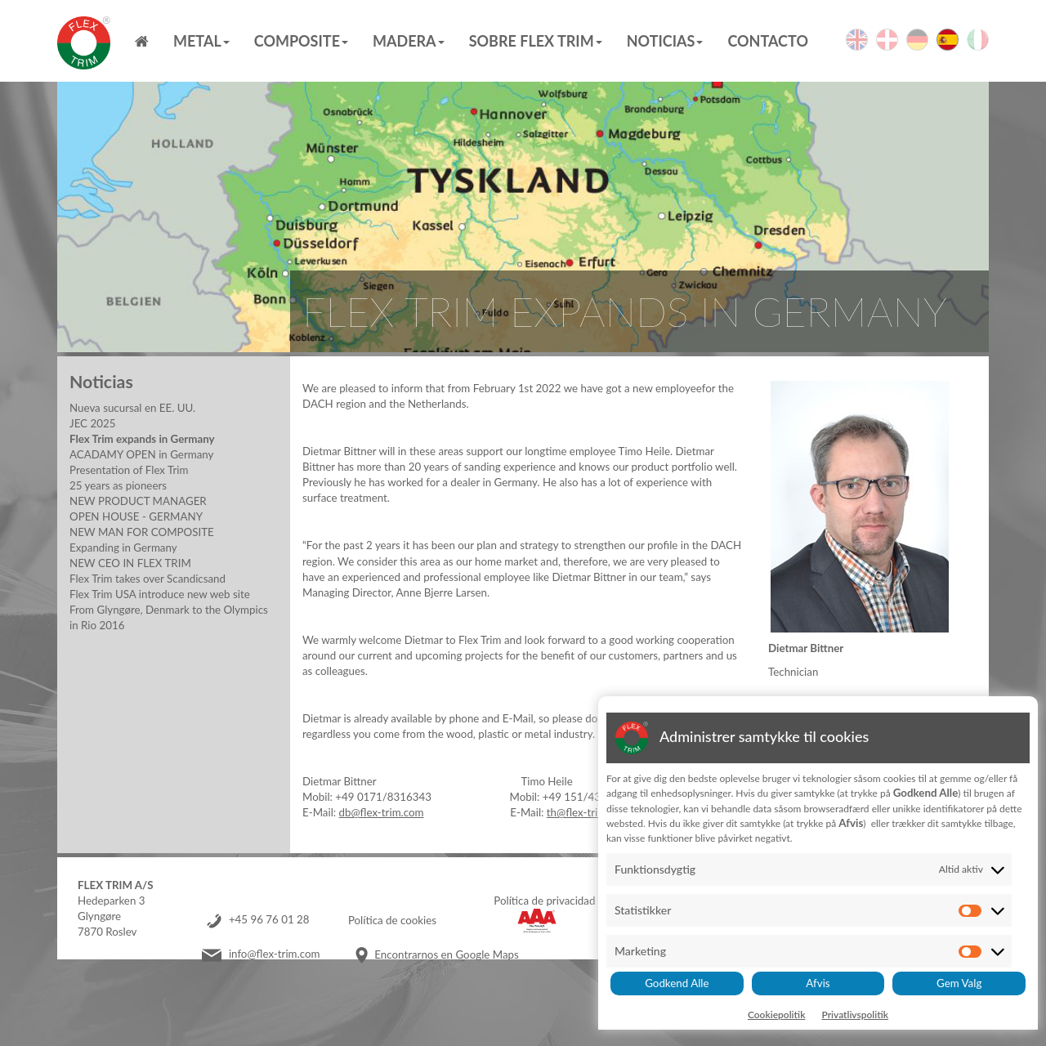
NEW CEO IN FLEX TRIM (130, 563)
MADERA (409, 41)
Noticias (665, 41)
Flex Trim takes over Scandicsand (147, 578)
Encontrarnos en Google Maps (446, 954)
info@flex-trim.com (274, 954)
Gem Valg (958, 983)
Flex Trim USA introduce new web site (159, 594)
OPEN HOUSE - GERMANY (136, 516)
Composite (301, 41)
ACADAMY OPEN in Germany (141, 454)
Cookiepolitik (777, 1014)
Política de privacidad (544, 900)
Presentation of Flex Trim (128, 469)
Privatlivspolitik (854, 1014)
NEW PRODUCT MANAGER (138, 500)
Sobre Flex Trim (535, 41)
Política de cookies (392, 920)
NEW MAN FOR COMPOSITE (141, 532)
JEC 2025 (92, 423)
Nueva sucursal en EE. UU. (132, 407)
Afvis (817, 983)
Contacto (767, 41)
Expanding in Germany (123, 547)
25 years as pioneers (118, 485)
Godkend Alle (677, 983)
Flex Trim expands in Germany (142, 438)
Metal (201, 41)
